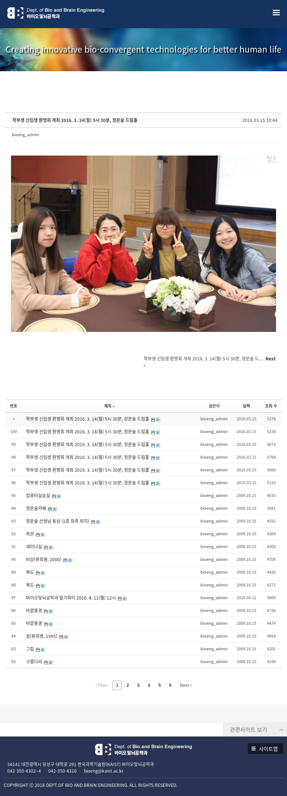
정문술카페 (36, 508)
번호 (13, 406)
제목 (109, 406)
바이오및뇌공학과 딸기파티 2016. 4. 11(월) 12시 (71, 597)
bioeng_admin (25, 134)
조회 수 (271, 406)
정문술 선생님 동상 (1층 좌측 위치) (58, 521)
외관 (30, 534)
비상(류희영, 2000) (44, 559)
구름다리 (34, 661)
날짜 (246, 406)
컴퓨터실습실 (38, 495)
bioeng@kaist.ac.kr (104, 771)
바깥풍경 (34, 610)
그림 (30, 649)
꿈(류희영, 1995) (42, 636)
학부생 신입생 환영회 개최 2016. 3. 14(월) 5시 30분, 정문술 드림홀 (74, 120)
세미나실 (34, 546)
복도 (30, 572)
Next (186, 685)
